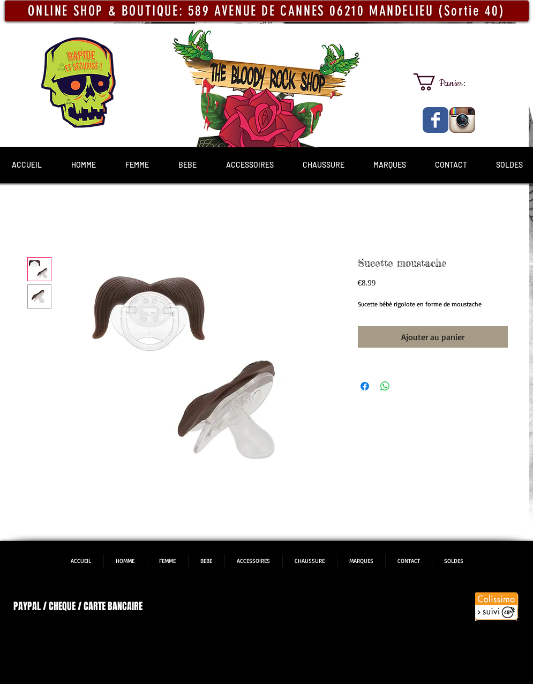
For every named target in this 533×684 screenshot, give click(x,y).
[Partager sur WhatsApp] (385, 386)
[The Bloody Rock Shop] (435, 120)
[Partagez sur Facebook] (364, 386)
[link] (449, 82)
